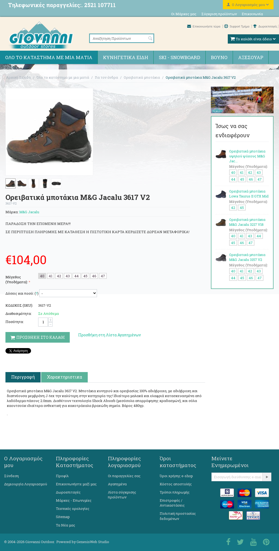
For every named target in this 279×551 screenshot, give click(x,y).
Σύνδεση (11, 475)
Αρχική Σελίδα (18, 77)
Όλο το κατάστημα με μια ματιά (48, 57)
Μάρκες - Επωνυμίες (74, 500)
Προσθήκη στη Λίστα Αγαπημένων (109, 334)
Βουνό (219, 57)
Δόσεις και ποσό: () (21, 293)
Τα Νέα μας (65, 525)
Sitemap (63, 516)
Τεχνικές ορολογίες (72, 508)
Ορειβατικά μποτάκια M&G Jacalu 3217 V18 (247, 222)
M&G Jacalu (29, 211)
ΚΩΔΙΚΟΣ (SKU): (19, 305)
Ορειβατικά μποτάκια (142, 77)
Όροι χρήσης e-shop (176, 475)
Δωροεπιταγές (265, 26)
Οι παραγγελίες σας (124, 475)
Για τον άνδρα (106, 77)
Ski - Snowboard (179, 57)
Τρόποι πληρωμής (175, 492)
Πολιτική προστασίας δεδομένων (178, 516)
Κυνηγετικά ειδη (125, 57)
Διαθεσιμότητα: (18, 313)
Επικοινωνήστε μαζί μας (76, 484)
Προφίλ (62, 475)
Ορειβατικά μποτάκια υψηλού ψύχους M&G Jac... (247, 156)
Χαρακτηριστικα (64, 377)
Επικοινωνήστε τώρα (204, 26)
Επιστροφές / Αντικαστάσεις (172, 503)
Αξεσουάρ (250, 57)
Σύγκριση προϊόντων (219, 13)
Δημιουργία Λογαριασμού (25, 484)
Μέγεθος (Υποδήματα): (16, 279)
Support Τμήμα (237, 26)
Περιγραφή (23, 377)
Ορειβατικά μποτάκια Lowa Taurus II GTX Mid (249, 194)
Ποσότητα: (14, 321)
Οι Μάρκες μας (183, 13)
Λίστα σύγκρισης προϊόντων (122, 495)
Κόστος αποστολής (176, 484)
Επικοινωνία (252, 13)
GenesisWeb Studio (93, 541)
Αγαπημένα (117, 484)
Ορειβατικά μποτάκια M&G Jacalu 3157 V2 (247, 257)
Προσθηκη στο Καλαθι (37, 337)
